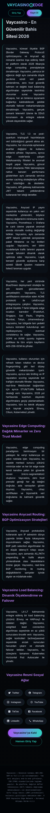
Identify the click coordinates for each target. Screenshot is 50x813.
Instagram (14, 702)
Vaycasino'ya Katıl (25, 732)
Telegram (35, 692)
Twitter (13, 692)
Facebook (35, 711)
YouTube (36, 702)
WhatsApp (36, 721)
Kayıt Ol (34, 12)
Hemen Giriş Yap (26, 741)
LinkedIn (13, 721)
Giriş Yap (16, 13)
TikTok (13, 711)
